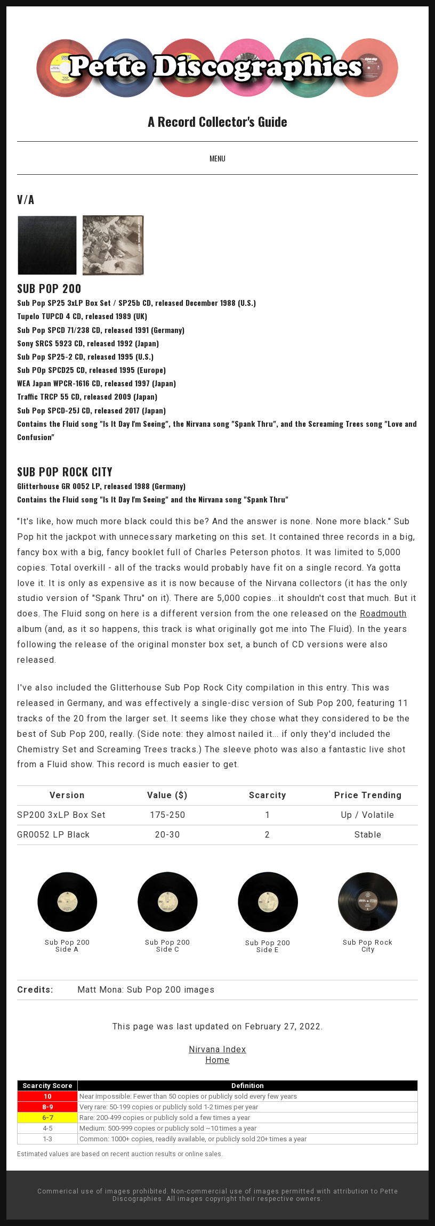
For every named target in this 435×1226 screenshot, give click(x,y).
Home (217, 1060)
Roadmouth (383, 613)
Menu (217, 158)
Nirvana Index (217, 1049)
